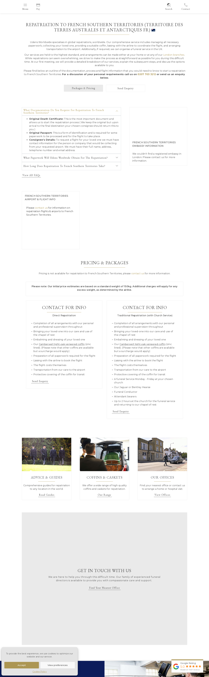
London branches (173, 54)
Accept (22, 665)
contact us (157, 157)
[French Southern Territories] (137, 220)
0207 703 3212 (147, 74)
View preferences (58, 665)
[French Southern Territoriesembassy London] (158, 121)
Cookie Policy (40, 671)
